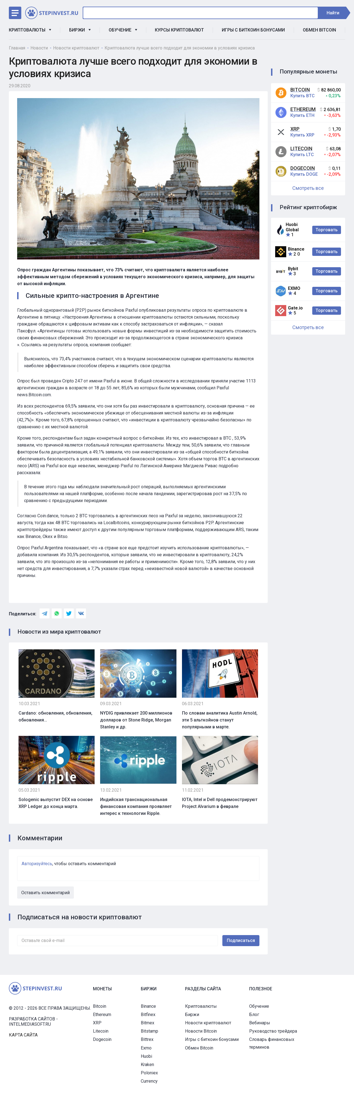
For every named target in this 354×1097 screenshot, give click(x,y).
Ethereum (303, 109)
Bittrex (147, 1039)
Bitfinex (148, 1014)
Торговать (327, 229)
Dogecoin (302, 168)
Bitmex (147, 1022)
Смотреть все (308, 188)
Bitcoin (300, 90)
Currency (149, 1081)
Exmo (146, 1048)
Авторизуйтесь (37, 863)
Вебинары (259, 1022)
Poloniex (149, 1072)
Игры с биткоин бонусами (253, 30)
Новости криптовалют (208, 1022)
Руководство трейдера (273, 1031)
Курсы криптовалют (179, 30)
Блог (254, 1014)
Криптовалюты (30, 30)
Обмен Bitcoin (319, 30)
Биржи (80, 30)
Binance (148, 1006)
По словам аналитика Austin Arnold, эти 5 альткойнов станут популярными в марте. (219, 719)
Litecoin (301, 148)
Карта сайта (23, 1035)
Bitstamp (149, 1031)
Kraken (147, 1064)
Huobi (146, 1056)
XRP (295, 129)
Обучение (123, 30)
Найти (336, 13)
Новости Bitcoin (201, 1031)
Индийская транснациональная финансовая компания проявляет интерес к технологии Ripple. (136, 806)
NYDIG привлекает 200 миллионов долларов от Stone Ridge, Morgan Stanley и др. (136, 719)
